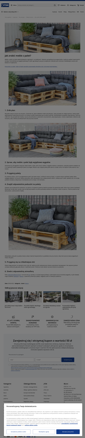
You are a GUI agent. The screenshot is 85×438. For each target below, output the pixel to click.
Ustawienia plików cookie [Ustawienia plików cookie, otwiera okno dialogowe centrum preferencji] (18, 432)
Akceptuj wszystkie (68, 432)
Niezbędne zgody (44, 432)
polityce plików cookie (31, 425)
